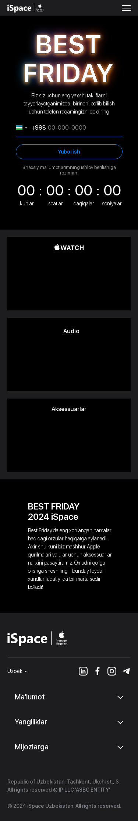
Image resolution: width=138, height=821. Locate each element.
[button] (126, 10)
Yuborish (69, 152)
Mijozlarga (32, 746)
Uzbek (14, 671)
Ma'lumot (30, 696)
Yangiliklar (31, 721)
